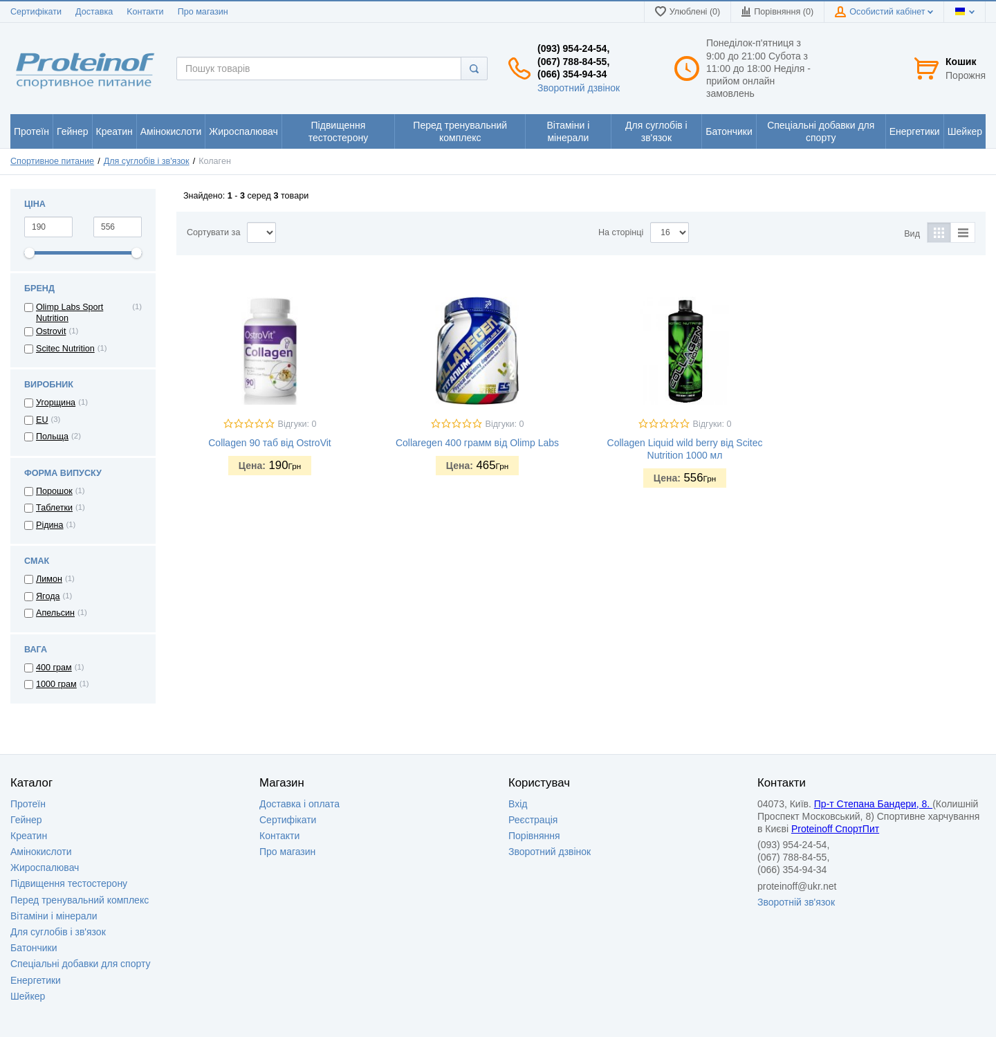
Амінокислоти (41, 851)
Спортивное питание (52, 161)
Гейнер (26, 819)
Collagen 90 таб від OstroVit (269, 442)
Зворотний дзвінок (578, 87)
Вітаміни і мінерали (53, 915)
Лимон (49, 579)
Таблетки (54, 508)
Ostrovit (51, 331)
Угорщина (55, 402)
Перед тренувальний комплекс (79, 900)
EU (42, 420)
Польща (52, 436)
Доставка (94, 12)
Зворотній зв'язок (796, 902)
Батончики (33, 947)
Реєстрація (532, 819)
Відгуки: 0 (297, 424)
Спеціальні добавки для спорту (80, 963)
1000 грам (56, 684)
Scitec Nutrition (65, 349)
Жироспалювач (44, 867)
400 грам (54, 667)
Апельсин (55, 613)
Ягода (48, 596)
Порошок (54, 491)
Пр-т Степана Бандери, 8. (873, 803)
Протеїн (28, 803)
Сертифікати (36, 12)
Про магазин (203, 12)
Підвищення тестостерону (68, 883)
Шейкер (27, 996)
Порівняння (534, 835)
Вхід (517, 803)
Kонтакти (145, 12)
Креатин (28, 835)
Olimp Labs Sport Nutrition (69, 312)
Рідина (50, 525)
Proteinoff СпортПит (835, 828)
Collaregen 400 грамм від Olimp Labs (477, 442)
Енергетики (35, 980)
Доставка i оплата (299, 803)
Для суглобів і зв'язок (147, 161)
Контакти (279, 835)
